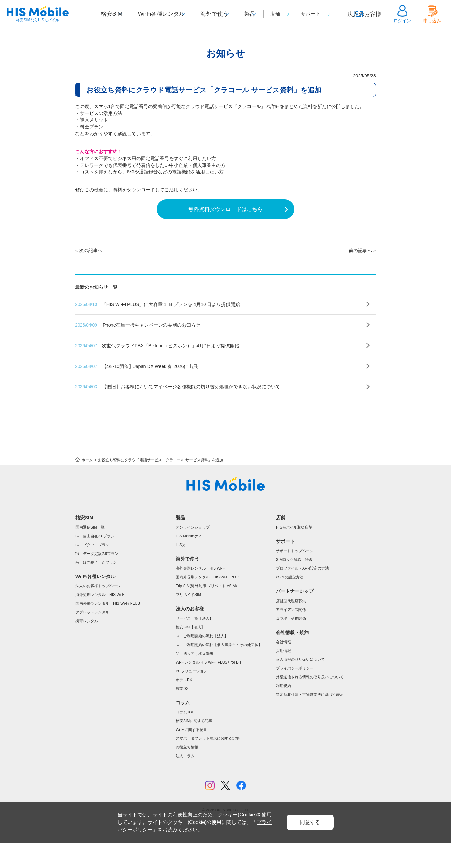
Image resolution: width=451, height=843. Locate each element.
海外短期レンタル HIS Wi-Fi (100, 618)
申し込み (432, 20)
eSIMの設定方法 (289, 601)
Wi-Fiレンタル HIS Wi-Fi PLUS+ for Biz (208, 686)
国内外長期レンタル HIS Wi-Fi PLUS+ (108, 627)
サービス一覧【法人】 (194, 642)
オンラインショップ (193, 551)
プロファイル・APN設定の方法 (302, 592)
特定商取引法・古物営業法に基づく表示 (310, 718)
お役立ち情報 (187, 771)
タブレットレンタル (92, 636)
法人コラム (185, 780)
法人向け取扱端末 (198, 677)
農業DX (182, 712)
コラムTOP (185, 736)
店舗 (282, 14)
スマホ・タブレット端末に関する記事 (208, 762)
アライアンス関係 (291, 633)
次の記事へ (91, 269)
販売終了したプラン (100, 586)
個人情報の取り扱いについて (300, 683)
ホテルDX (184, 703)
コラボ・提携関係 (291, 642)
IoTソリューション (191, 695)
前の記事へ (359, 269)
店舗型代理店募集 (291, 625)
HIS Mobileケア (189, 560)
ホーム (87, 484)
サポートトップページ (295, 574)
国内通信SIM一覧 (90, 551)
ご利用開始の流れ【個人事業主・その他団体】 (222, 668)
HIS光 (181, 568)
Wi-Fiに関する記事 (191, 753)
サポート (318, 14)
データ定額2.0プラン (100, 577)
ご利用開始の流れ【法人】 (205, 660)
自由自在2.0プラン (99, 560)
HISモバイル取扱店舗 (294, 551)
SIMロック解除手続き (294, 583)
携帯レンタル (86, 645)
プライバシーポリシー (295, 692)
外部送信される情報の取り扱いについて (310, 701)
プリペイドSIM (188, 618)
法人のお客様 (368, 20)
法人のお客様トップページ (98, 610)
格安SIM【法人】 (190, 651)
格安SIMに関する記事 (194, 744)
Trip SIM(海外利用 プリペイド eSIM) (206, 610)
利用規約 (283, 709)
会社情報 (283, 666)
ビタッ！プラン (96, 568)
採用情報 (283, 674)
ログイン (402, 20)
